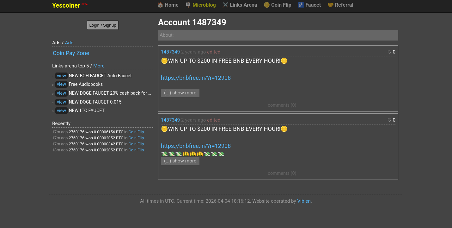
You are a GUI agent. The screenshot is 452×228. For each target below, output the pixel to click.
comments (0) (282, 105)
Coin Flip (277, 5)
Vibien (304, 201)
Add (69, 43)
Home (167, 5)
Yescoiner (70, 5)
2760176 (77, 132)
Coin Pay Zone (71, 53)
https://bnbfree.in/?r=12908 (196, 77)
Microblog (200, 5)
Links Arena (239, 5)
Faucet (309, 5)
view (61, 76)
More (98, 66)
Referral (340, 5)
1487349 (170, 52)
